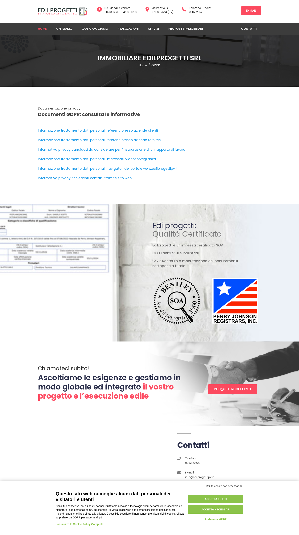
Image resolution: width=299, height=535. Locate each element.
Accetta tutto (216, 499)
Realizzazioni (128, 28)
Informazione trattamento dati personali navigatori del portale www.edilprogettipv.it (108, 168)
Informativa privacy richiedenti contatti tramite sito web (85, 178)
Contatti (249, 28)
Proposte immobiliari (185, 28)
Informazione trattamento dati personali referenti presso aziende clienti (98, 130)
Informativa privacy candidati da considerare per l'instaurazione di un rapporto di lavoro (111, 149)
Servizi (153, 28)
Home (42, 28)
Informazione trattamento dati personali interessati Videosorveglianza (97, 159)
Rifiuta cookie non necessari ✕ (224, 486)
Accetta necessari (215, 509)
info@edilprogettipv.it (233, 389)
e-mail (251, 10)
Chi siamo (64, 28)
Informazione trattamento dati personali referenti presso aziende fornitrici (100, 140)
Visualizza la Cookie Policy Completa (80, 524)
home (143, 65)
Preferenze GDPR (216, 519)
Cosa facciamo (95, 28)
